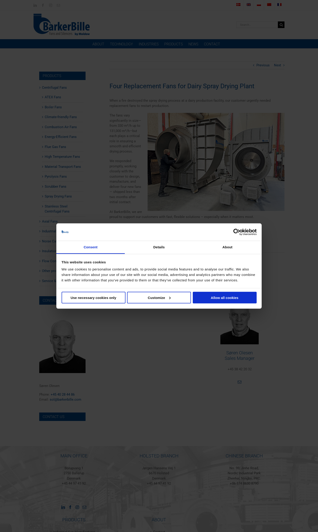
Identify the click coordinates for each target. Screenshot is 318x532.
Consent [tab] (91, 247)
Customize (159, 297)
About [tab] (227, 247)
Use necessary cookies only (93, 297)
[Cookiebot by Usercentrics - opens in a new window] (237, 232)
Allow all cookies (224, 297)
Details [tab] (159, 247)
